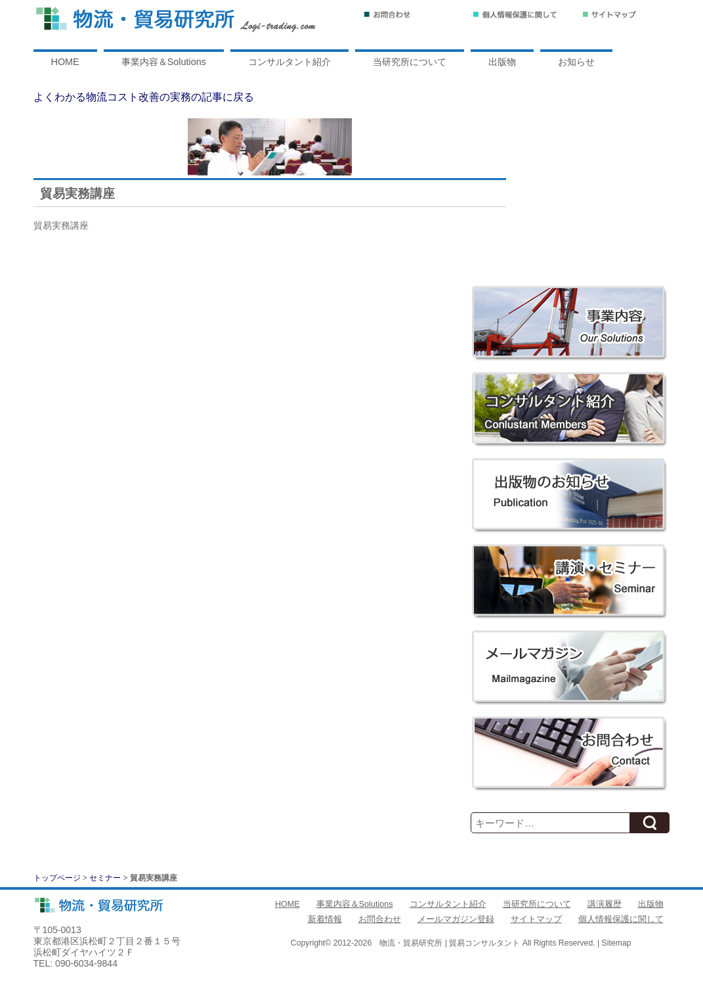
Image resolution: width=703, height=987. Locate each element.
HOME (65, 62)
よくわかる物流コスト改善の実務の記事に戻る (143, 97)
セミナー (105, 878)
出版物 (502, 62)
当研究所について (409, 62)
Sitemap (616, 943)
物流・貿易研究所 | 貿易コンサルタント (449, 943)
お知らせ (576, 62)
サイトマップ (536, 919)
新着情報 (325, 919)
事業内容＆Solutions (163, 62)
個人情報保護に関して (621, 919)
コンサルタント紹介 (289, 62)
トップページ (57, 878)
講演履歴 (604, 904)
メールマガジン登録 (455, 919)
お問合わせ (379, 919)
